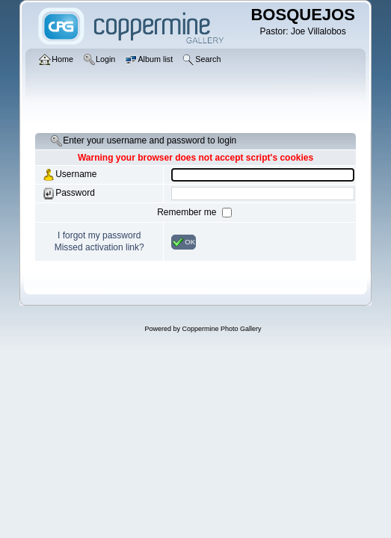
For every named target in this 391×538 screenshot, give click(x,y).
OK (183, 242)
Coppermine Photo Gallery (221, 329)
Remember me (188, 212)
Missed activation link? (99, 247)
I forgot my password (99, 235)
